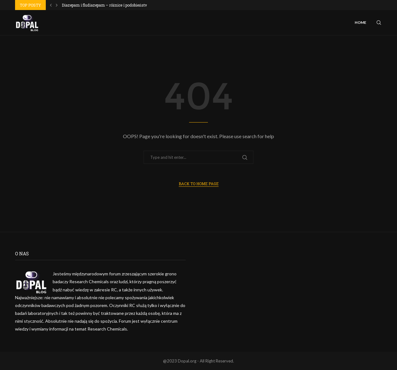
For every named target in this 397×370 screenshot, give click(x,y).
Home (360, 22)
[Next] (56, 5)
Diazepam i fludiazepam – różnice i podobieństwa (106, 5)
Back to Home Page (199, 183)
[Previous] (50, 5)
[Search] (379, 22)
